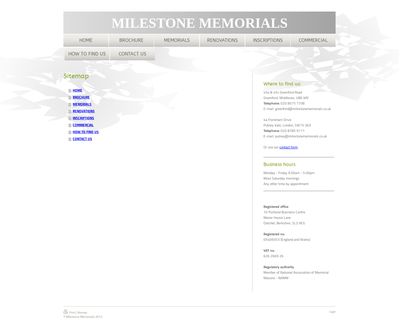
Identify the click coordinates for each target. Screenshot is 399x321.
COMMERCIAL (83, 125)
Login (332, 311)
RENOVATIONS (84, 111)
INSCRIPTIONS (83, 118)
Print (69, 312)
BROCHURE (81, 97)
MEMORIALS (82, 104)
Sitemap (82, 312)
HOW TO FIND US (86, 132)
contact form (288, 147)
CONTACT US (82, 138)
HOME (77, 90)
